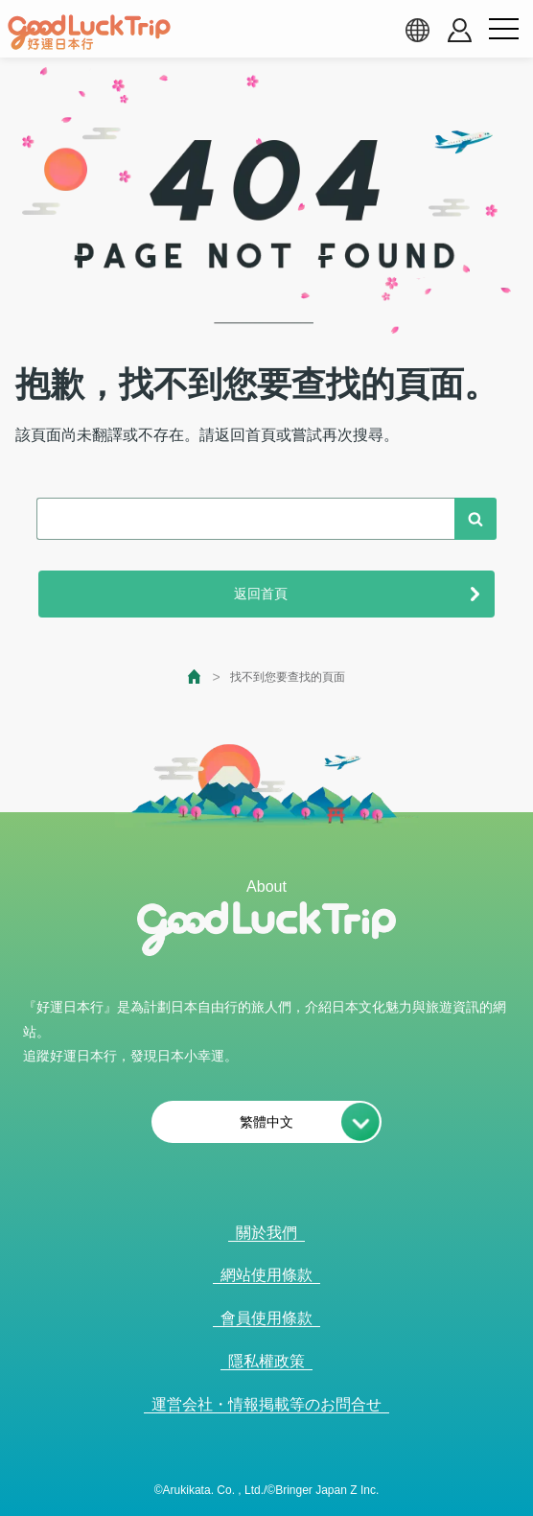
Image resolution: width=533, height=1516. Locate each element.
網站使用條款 (266, 1275)
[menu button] (503, 30)
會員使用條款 (266, 1318)
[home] (89, 32)
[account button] (460, 30)
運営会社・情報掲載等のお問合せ (266, 1404)
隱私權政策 (266, 1361)
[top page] (195, 676)
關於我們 (266, 1232)
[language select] (417, 30)
